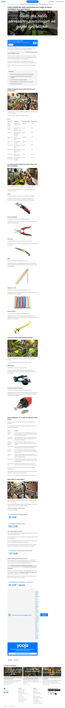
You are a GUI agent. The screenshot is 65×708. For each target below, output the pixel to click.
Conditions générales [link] (36, 696)
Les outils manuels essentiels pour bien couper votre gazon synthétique (21, 77)
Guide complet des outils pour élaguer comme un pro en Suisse (52, 678)
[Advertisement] (52, 54)
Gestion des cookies (36, 700)
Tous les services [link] (12, 706)
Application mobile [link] (22, 692)
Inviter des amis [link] (21, 696)
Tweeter (16, 660)
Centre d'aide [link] (35, 689)
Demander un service (32, 1)
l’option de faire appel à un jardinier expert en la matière (21, 565)
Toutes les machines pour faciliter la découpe (18, 79)
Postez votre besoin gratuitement (44, 614)
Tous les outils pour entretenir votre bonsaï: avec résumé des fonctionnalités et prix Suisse (32, 678)
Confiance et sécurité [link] (36, 692)
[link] (3, 2)
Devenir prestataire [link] (51, 1)
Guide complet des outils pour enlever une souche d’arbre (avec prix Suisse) (13, 678)
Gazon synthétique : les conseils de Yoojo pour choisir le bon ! (21, 81)
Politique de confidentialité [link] (37, 697)
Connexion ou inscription (60, 1)
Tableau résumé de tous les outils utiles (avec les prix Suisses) (21, 74)
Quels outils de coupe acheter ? (16, 83)
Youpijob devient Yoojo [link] (37, 701)
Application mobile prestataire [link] (23, 693)
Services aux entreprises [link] (37, 693)
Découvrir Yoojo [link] (21, 701)
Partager (10, 660)
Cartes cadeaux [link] (21, 697)
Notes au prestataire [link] (22, 700)
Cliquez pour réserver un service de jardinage (22, 653)
